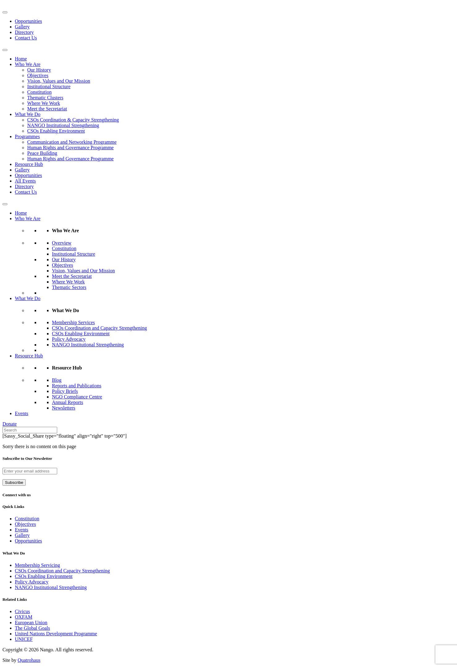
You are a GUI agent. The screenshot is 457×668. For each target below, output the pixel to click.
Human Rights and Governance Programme (70, 147)
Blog (56, 380)
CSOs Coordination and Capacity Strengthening (99, 328)
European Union (31, 622)
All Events (25, 180)
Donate (9, 424)
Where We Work (43, 103)
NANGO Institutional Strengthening (63, 125)
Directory (24, 32)
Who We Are (27, 64)
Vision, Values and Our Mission (58, 81)
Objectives (37, 75)
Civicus (22, 611)
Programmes (27, 136)
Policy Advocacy (69, 339)
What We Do (27, 114)
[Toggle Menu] (4, 12)
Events (21, 413)
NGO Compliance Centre (77, 396)
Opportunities (28, 21)
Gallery (22, 26)
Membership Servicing (37, 565)
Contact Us (26, 37)
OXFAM (23, 617)
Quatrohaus (29, 660)
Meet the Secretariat (47, 108)
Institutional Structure (48, 86)
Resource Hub (29, 164)
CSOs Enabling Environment (56, 131)
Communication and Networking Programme (71, 142)
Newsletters (63, 407)
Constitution (39, 92)
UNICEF (24, 639)
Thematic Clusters (45, 97)
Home (21, 58)
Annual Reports (67, 402)
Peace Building (42, 153)
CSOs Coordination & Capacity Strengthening (73, 119)
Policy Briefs (65, 391)
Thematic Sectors (69, 287)
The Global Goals (32, 628)
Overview (61, 242)
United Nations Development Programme (56, 633)
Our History (39, 69)
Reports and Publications (76, 385)
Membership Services (73, 322)
